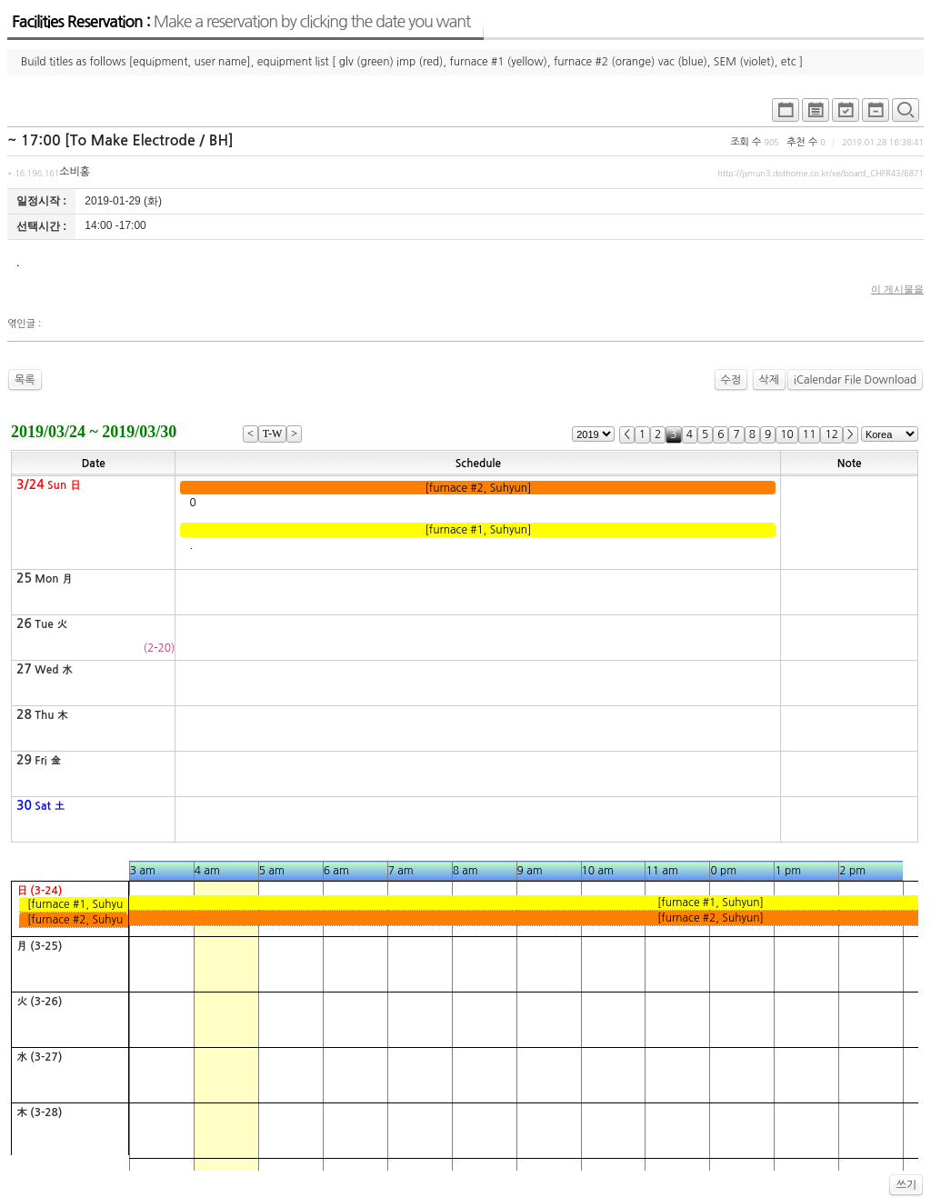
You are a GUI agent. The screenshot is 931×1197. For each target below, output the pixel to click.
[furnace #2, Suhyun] (478, 488)
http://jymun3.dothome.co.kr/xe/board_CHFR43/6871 (820, 173)
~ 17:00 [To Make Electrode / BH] (120, 140)
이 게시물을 (897, 289)
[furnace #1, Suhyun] (478, 529)
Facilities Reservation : (241, 22)
